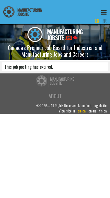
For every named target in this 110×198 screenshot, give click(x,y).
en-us (92, 111)
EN (97, 21)
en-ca (82, 111)
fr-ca (103, 111)
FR (105, 21)
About (55, 96)
